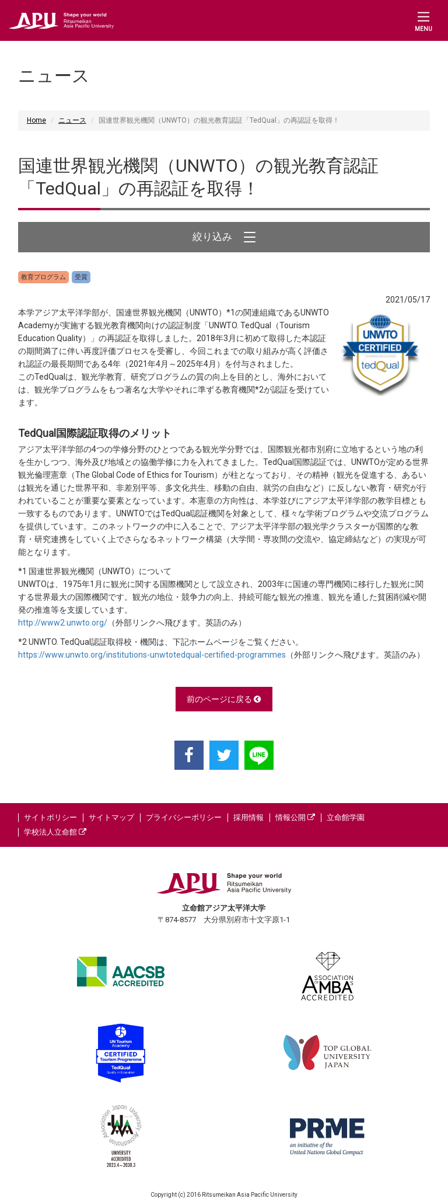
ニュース (72, 120)
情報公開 (295, 817)
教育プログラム (43, 277)
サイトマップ (111, 817)
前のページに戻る (224, 699)
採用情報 (248, 817)
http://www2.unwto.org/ (62, 622)
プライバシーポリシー (184, 817)
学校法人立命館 (55, 832)
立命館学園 (346, 817)
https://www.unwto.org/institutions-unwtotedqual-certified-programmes (152, 654)
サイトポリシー (50, 817)
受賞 (81, 277)
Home (36, 120)
